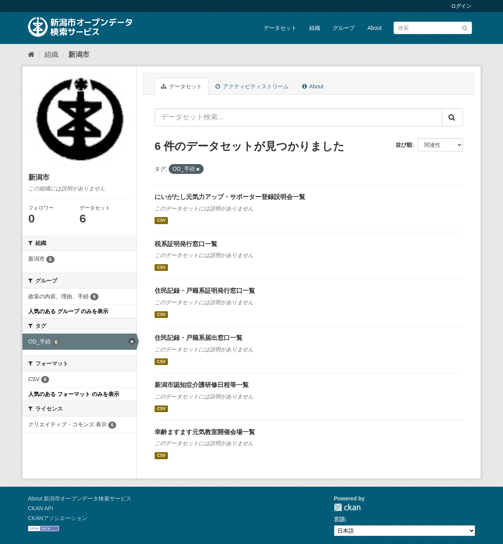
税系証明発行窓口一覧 (186, 244)
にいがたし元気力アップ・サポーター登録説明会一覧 (230, 197)
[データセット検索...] (298, 117)
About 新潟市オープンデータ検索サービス (79, 498)
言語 (339, 519)
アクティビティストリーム (252, 86)
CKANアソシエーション (57, 518)
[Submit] (464, 27)
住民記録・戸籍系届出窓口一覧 (198, 337)
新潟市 (78, 54)
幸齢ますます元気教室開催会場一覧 (205, 432)
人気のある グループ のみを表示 (68, 311)
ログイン (461, 6)
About (374, 28)
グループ (344, 28)
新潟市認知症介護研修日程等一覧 (202, 385)
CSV (161, 220)
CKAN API (40, 508)
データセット (280, 28)
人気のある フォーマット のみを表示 (73, 394)
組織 (314, 28)
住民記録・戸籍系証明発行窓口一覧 (205, 290)
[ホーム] (31, 54)
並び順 (403, 145)
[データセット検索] (433, 28)
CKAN (347, 507)
